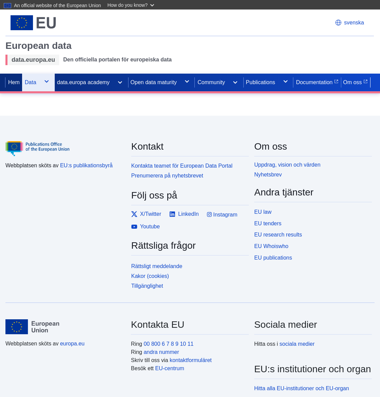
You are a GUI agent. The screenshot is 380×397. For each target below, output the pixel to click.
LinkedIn (184, 214)
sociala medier (296, 344)
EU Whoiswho (271, 246)
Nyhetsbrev (268, 174)
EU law (263, 212)
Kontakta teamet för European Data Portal (181, 166)
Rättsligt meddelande (156, 266)
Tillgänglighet (147, 286)
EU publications (273, 258)
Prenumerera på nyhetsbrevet (167, 175)
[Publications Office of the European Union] (64, 143)
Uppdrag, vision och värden (287, 165)
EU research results (278, 235)
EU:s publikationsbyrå (86, 165)
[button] (131, 5)
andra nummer (161, 352)
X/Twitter (146, 214)
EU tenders (267, 223)
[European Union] (64, 326)
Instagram (222, 215)
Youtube (145, 227)
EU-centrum (169, 368)
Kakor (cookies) (150, 276)
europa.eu (72, 343)
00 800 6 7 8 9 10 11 (169, 344)
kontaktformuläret (191, 360)
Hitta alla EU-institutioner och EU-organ (301, 388)
